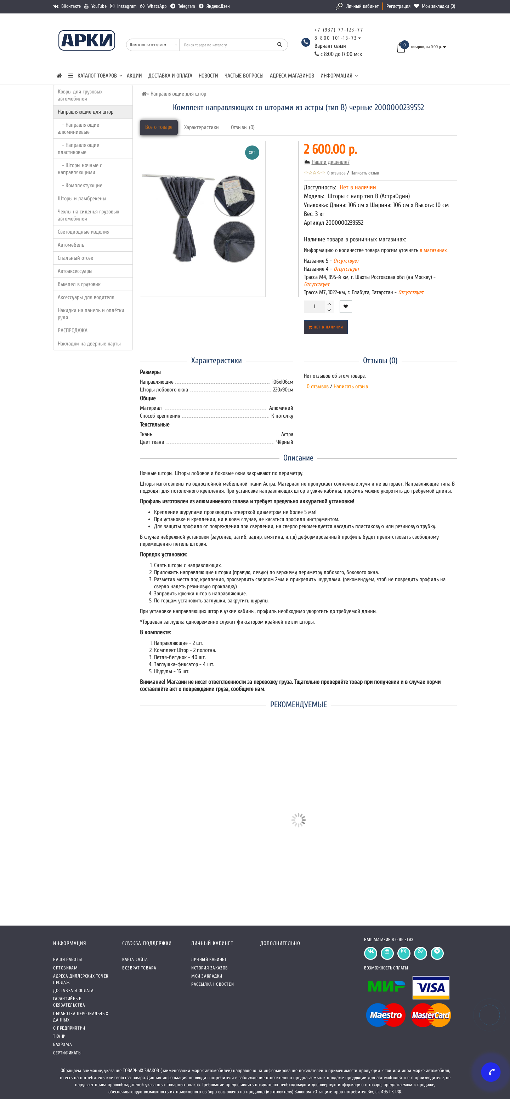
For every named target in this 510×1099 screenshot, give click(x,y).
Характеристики (201, 127)
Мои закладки (206, 976)
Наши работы (67, 959)
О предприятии (69, 1028)
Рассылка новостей (212, 984)
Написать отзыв (365, 173)
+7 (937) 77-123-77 (338, 30)
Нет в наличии (325, 327)
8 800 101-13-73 (335, 38)
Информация (339, 76)
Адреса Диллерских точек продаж (80, 979)
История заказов (209, 968)
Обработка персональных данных (80, 1017)
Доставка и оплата (170, 76)
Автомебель (71, 245)
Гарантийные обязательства (69, 1002)
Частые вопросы (244, 76)
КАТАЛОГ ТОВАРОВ (95, 76)
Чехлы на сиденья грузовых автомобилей (88, 215)
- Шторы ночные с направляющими (80, 169)
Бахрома (62, 1044)
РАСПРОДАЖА (72, 330)
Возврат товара (139, 968)
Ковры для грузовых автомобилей (80, 95)
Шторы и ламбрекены (82, 198)
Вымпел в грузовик (79, 284)
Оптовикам (65, 968)
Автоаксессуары (75, 271)
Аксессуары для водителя (86, 297)
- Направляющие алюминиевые (78, 128)
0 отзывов (335, 173)
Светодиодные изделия (83, 232)
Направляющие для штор (85, 112)
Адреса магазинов (292, 76)
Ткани (59, 1036)
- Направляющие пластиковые (78, 148)
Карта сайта (135, 959)
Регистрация (398, 6)
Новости (208, 76)
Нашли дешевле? (331, 162)
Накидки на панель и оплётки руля (91, 314)
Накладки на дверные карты (89, 343)
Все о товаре (158, 127)
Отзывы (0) (243, 127)
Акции (134, 76)
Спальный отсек (75, 258)
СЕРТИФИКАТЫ (67, 1052)
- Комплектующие (80, 185)
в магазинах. (433, 250)
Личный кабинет (362, 6)
